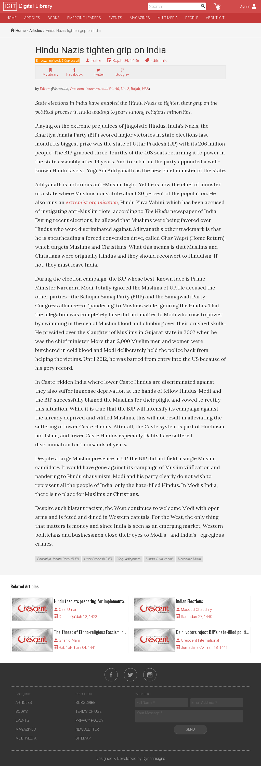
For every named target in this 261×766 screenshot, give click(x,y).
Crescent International (200, 640)
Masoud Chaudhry (196, 609)
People (191, 18)
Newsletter (87, 729)
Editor (96, 60)
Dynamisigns (154, 758)
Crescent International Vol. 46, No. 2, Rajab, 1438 (109, 88)
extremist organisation (92, 202)
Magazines (140, 18)
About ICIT (215, 18)
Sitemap (83, 738)
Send (190, 729)
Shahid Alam (69, 640)
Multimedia (168, 18)
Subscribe (85, 702)
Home (11, 18)
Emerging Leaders (84, 18)
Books (54, 18)
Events (115, 18)
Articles (32, 18)
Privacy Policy (89, 720)
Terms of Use (88, 711)
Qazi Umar (67, 609)
